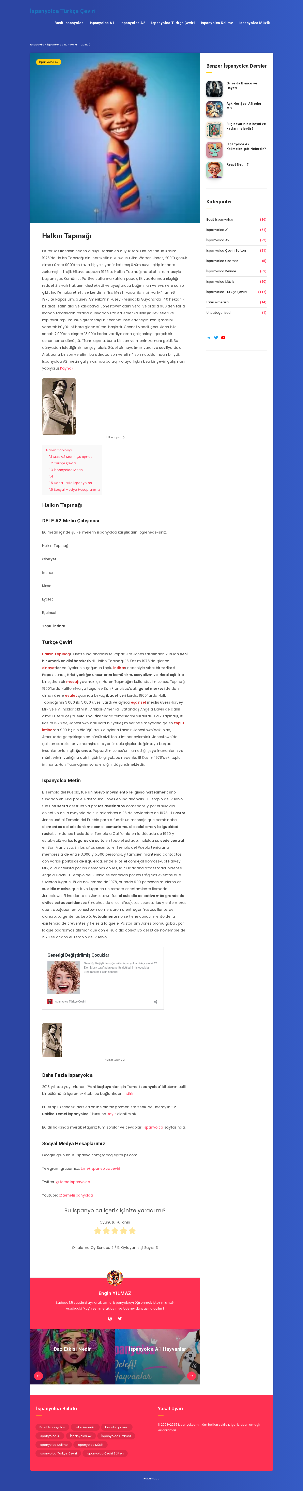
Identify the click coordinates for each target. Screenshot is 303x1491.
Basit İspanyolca (69, 23)
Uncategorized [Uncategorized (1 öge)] (116, 1427)
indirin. (129, 1093)
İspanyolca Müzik (254, 23)
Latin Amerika (217, 302)
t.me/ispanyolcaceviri (100, 1168)
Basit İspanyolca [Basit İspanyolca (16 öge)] (52, 1427)
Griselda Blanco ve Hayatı (242, 85)
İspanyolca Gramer (222, 261)
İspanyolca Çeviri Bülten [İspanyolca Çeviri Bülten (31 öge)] (105, 1453)
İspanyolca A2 (133, 23)
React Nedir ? (238, 164)
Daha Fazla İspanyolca (70, 483)
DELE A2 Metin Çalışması (71, 456)
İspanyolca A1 (102, 23)
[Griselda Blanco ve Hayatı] (214, 89)
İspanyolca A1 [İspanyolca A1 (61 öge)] (50, 1436)
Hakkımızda (151, 1478)
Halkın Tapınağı (58, 450)
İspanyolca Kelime (217, 23)
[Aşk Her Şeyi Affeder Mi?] (214, 109)
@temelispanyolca (73, 1181)
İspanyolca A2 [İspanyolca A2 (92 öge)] (81, 1436)
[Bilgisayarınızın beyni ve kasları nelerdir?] (214, 130)
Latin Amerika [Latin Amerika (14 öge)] (85, 1427)
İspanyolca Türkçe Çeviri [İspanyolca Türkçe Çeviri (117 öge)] (58, 1453)
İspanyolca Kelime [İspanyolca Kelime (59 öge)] (54, 1444)
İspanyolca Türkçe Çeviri (63, 11)
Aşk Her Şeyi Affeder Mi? (244, 106)
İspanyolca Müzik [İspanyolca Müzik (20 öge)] (90, 1444)
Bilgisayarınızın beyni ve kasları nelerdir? (246, 126)
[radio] (97, 1232)
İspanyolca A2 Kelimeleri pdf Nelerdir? (246, 146)
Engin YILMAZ (115, 1293)
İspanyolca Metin (66, 470)
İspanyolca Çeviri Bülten (226, 250)
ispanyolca (153, 1127)
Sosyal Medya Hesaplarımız (74, 489)
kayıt (111, 1114)
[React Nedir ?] (214, 170)
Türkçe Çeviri (62, 463)
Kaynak (66, 368)
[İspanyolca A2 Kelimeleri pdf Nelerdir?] (214, 150)
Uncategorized (218, 312)
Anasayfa (37, 44)
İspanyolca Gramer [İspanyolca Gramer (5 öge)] (116, 1436)
